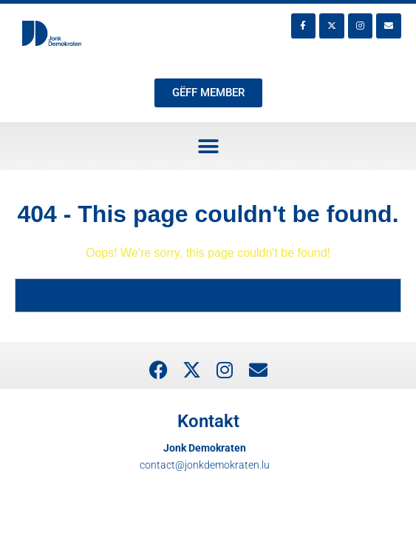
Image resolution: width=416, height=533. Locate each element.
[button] (208, 146)
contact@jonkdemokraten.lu (205, 465)
